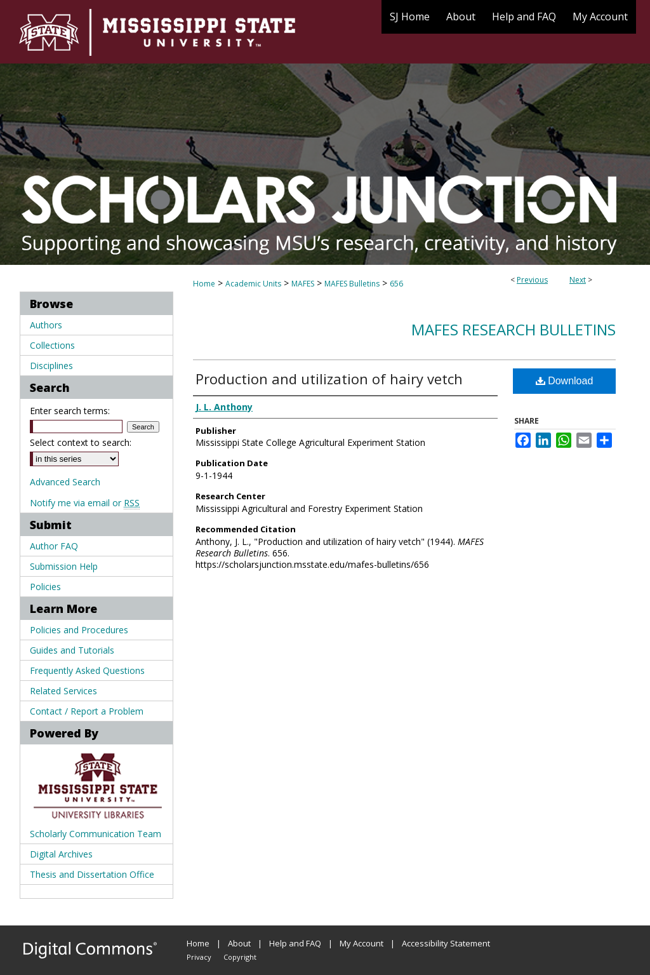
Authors (46, 325)
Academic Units (253, 283)
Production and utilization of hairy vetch (329, 378)
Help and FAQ (295, 943)
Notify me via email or (85, 503)
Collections (52, 345)
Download (565, 380)
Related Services (63, 691)
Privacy (199, 957)
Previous (532, 279)
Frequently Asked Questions (87, 670)
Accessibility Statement (446, 943)
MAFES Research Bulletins (513, 329)
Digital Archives (61, 854)
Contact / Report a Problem (86, 711)
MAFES (302, 283)
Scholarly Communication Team (95, 834)
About (239, 943)
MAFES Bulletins (352, 283)
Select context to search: (80, 442)
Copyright (239, 957)
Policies (45, 587)
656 (396, 283)
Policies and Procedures (79, 630)
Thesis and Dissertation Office (92, 874)
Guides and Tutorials (72, 650)
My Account (361, 943)
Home (204, 283)
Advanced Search (65, 482)
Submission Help (64, 566)
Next (577, 279)
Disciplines (51, 366)
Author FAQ (54, 546)
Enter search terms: (70, 411)
